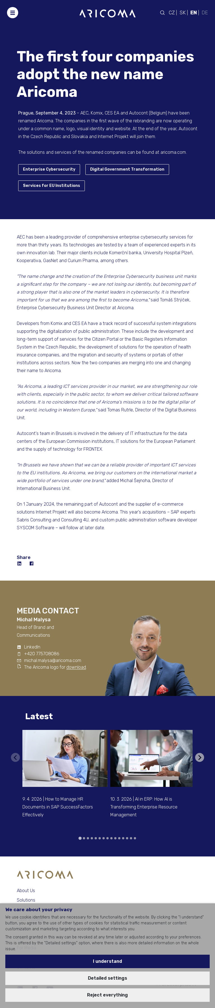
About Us (26, 890)
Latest (39, 716)
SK (182, 13)
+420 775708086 (41, 653)
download (76, 667)
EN (193, 13)
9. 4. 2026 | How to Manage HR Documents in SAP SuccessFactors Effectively (57, 806)
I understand (107, 961)
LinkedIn (32, 647)
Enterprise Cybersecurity (49, 169)
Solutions (26, 900)
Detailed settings (107, 978)
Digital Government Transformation (127, 169)
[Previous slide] (15, 757)
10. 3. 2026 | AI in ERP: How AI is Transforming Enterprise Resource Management (143, 806)
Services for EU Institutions (51, 185)
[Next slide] (199, 757)
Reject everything (107, 995)
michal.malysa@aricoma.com (52, 660)
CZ (172, 13)
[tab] (79, 838)
